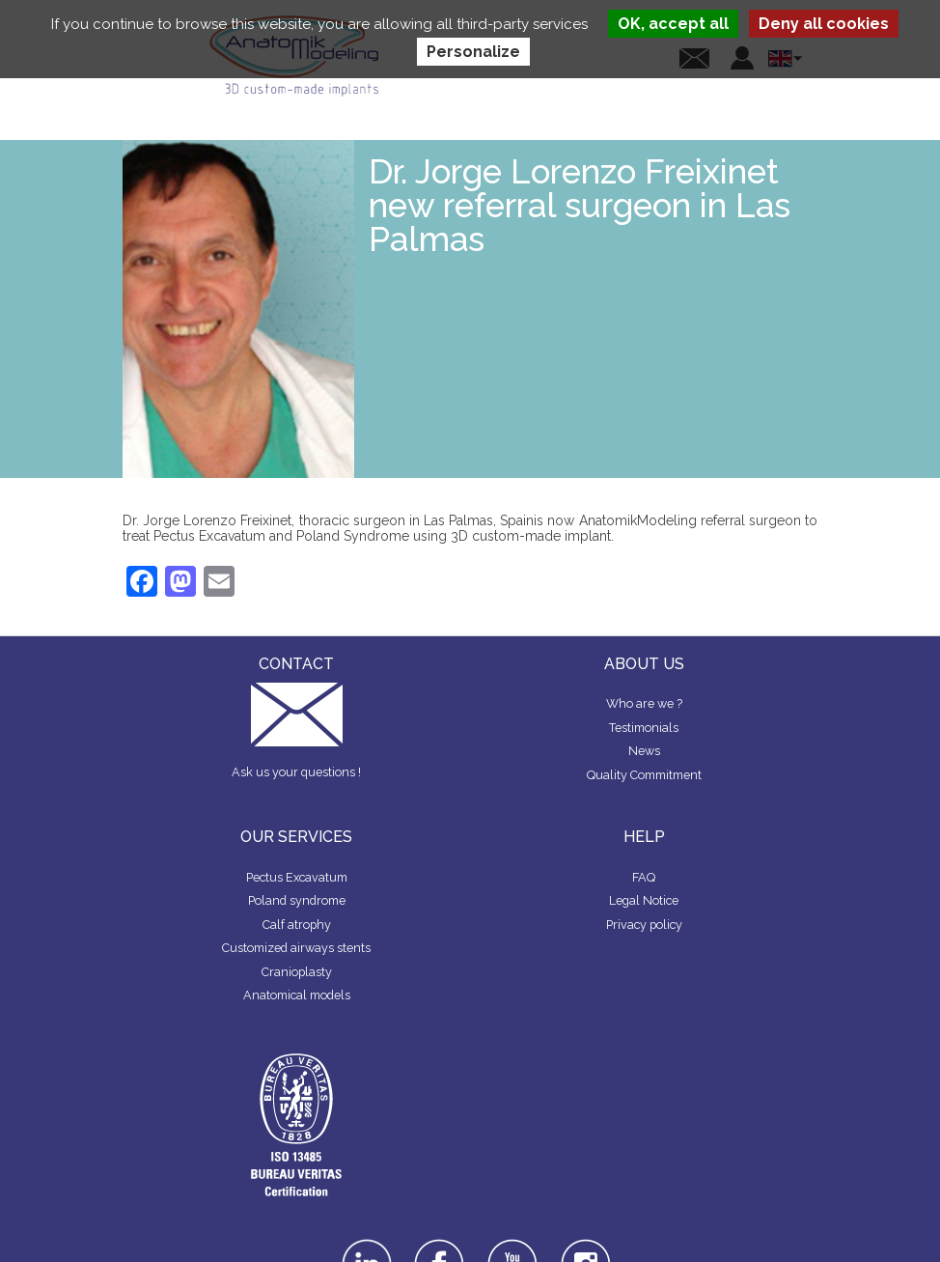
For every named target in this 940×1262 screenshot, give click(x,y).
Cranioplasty (297, 972)
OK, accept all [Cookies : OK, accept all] (673, 23)
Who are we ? (644, 703)
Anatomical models (296, 995)
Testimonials (643, 727)
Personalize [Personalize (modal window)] (473, 51)
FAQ (643, 877)
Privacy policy (644, 924)
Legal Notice (643, 900)
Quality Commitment (644, 775)
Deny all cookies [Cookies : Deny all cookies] (824, 23)
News (644, 750)
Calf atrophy (297, 924)
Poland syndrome (297, 900)
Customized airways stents (296, 947)
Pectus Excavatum (296, 877)
